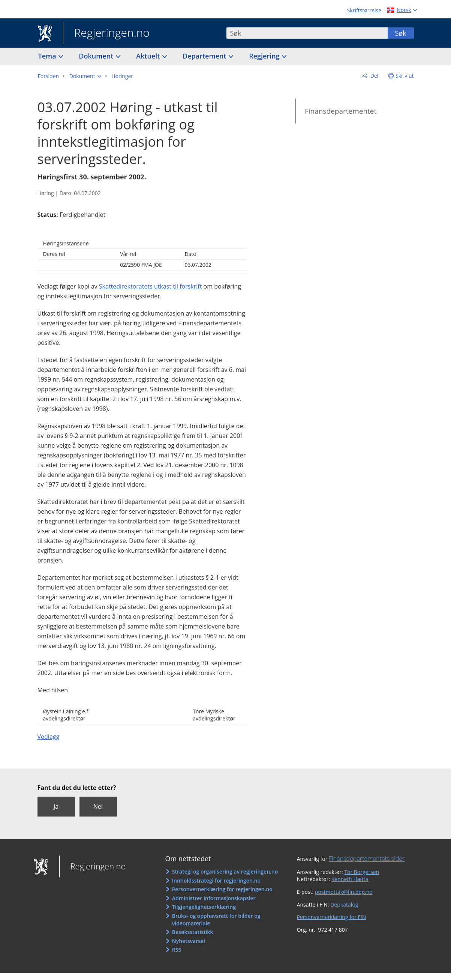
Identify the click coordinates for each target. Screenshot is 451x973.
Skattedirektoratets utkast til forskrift (150, 286)
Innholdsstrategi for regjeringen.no (216, 880)
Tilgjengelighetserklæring (204, 906)
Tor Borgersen (361, 871)
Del (373, 75)
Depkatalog (344, 904)
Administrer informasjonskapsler (214, 898)
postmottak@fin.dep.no (344, 891)
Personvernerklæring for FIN (331, 916)
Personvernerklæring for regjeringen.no (222, 889)
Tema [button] (48, 55)
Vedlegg (48, 736)
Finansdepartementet (340, 111)
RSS (176, 949)
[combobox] (307, 33)
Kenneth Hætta (350, 879)
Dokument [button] (97, 55)
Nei (98, 806)
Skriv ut (405, 75)
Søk (400, 33)
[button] (85, 76)
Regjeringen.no (106, 33)
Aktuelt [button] (149, 55)
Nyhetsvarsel (188, 940)
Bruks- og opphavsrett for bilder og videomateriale (216, 919)
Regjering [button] (265, 55)
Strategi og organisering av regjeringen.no (225, 871)
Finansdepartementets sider (367, 858)
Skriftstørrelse (364, 10)
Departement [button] (205, 55)
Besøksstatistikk (192, 931)
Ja (56, 806)
